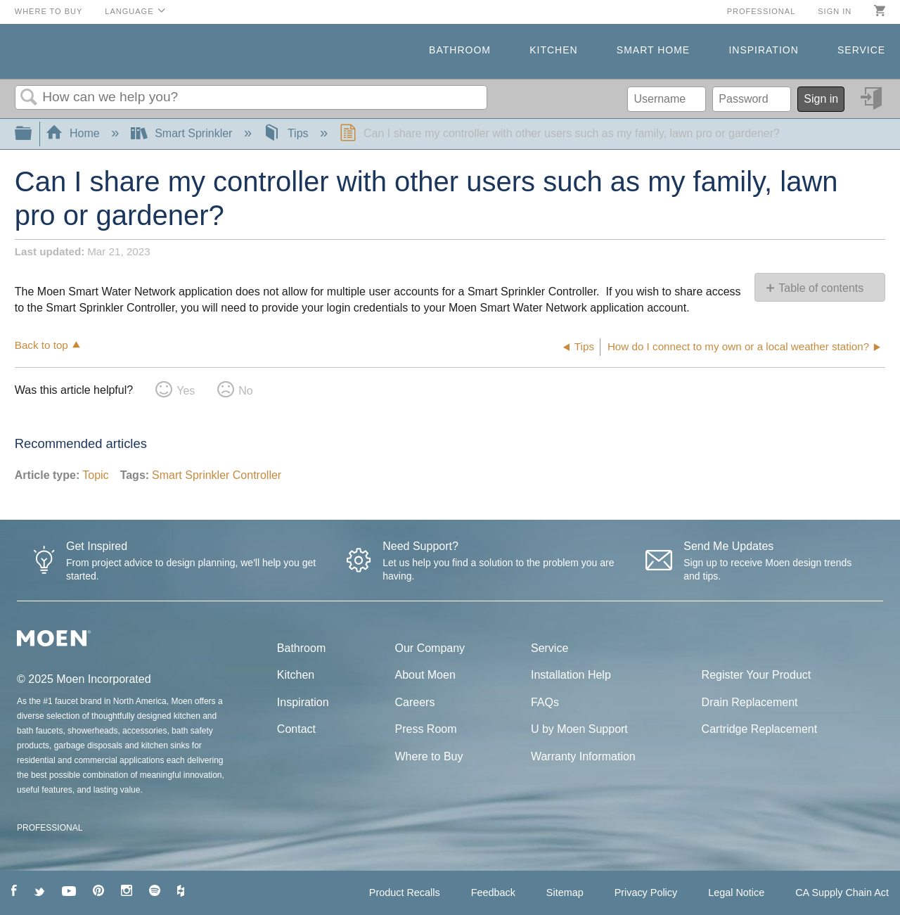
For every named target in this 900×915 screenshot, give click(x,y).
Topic (95, 475)
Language (129, 11)
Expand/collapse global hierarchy (32, 133)
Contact (296, 729)
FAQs (545, 702)
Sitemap (565, 892)
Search (29, 98)
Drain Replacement (750, 702)
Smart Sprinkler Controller (216, 475)
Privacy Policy (646, 892)
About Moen (425, 675)
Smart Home (653, 50)
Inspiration (763, 50)
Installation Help (571, 675)
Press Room (426, 729)
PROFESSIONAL (49, 828)
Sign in (834, 11)
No (245, 391)
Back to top (41, 345)
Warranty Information (583, 756)
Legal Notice (736, 892)
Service (861, 50)
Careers (415, 702)
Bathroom (460, 50)
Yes (185, 391)
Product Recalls (404, 892)
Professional (761, 11)
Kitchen (553, 50)
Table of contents (820, 288)
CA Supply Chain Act (842, 892)
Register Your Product (756, 675)
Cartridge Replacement (760, 729)
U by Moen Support (579, 729)
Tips (287, 133)
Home (74, 133)
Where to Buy (49, 11)
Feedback (493, 892)
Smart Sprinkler (183, 133)
